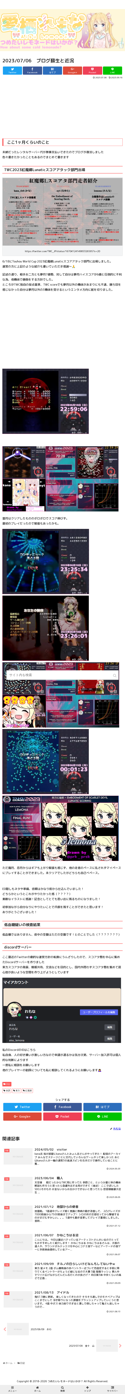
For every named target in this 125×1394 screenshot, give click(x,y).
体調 (8, 1090)
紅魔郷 (28, 1090)
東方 (18, 1090)
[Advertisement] (63, 106)
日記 (8, 1084)
